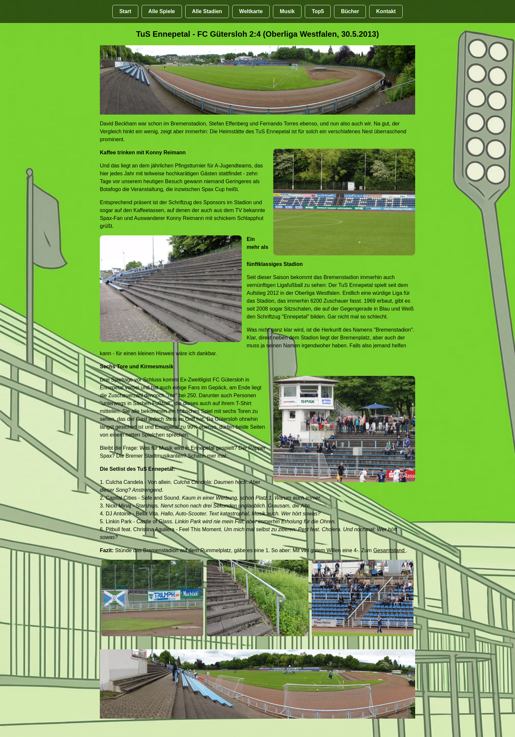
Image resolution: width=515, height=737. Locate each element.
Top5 (318, 11)
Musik (287, 11)
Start (125, 11)
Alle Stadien (207, 11)
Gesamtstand (389, 550)
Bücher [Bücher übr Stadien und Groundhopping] (350, 11)
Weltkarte (251, 11)
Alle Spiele (161, 11)
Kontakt (386, 11)
